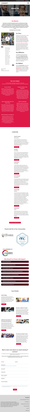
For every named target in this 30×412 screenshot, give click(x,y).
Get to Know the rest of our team (15, 222)
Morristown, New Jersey (23, 39)
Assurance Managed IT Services (24, 399)
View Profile (16, 159)
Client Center (26, 0)
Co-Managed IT (27, 401)
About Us (28, 408)
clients (22, 43)
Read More (3, 304)
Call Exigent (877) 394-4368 (19, 0)
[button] (15, 262)
